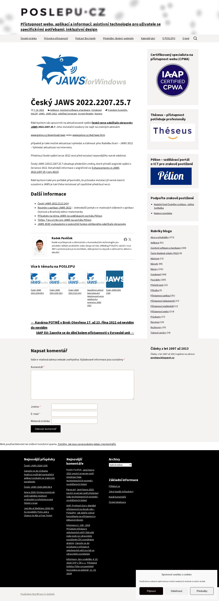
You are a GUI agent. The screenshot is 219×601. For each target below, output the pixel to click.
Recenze (155, 322)
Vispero (98, 113)
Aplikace (54, 110)
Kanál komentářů (117, 496)
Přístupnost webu (160, 311)
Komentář (38, 367)
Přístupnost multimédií (162, 306)
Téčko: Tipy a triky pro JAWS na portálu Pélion (64, 220)
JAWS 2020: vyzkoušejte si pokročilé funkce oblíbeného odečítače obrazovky (82, 224)
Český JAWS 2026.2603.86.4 (38, 486)
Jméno (36, 406)
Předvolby (202, 591)
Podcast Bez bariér (85, 38)
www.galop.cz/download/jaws (48, 135)
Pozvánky (155, 279)
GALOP (34, 113)
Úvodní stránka (29, 38)
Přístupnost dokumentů (163, 300)
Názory (154, 269)
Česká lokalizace (117, 502)
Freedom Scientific (117, 110)
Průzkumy (156, 316)
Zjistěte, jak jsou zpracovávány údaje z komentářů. (87, 444)
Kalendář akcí (148, 38)
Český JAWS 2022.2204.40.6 (37, 291)
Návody (154, 263)
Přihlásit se (114, 486)
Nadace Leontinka (163, 213)
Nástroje (155, 258)
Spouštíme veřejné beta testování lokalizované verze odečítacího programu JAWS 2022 (95, 298)
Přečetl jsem (157, 284)
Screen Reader (85, 113)
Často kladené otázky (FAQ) (165, 253)
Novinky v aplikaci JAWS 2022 (54, 207)
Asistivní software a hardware (75, 110)
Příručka (155, 290)
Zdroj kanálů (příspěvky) (121, 491)
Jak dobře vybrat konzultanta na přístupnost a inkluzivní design (80, 516)
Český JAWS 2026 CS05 (113, 291)
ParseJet (71, 489)
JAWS (41, 113)
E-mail (35, 413)
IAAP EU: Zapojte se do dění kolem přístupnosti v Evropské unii (85, 332)
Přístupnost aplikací (161, 295)
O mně (186, 38)
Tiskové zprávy (158, 332)
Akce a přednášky (160, 237)
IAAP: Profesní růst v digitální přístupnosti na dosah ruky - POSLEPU (81, 509)
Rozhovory (156, 327)
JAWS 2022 (51, 113)
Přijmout (151, 591)
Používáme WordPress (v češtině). (38, 594)
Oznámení (96, 110)
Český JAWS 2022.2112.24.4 (53, 203)
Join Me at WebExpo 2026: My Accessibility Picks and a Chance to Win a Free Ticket (39, 512)
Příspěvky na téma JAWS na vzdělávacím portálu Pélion (70, 215)
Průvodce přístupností (56, 38)
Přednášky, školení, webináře (118, 38)
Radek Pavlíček (62, 238)
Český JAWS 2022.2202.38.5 (56, 291)
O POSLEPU (168, 38)
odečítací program (67, 113)
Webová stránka (40, 421)
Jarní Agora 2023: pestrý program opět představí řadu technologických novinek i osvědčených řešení (80, 477)
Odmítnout (176, 591)
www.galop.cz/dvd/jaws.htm (88, 135)
